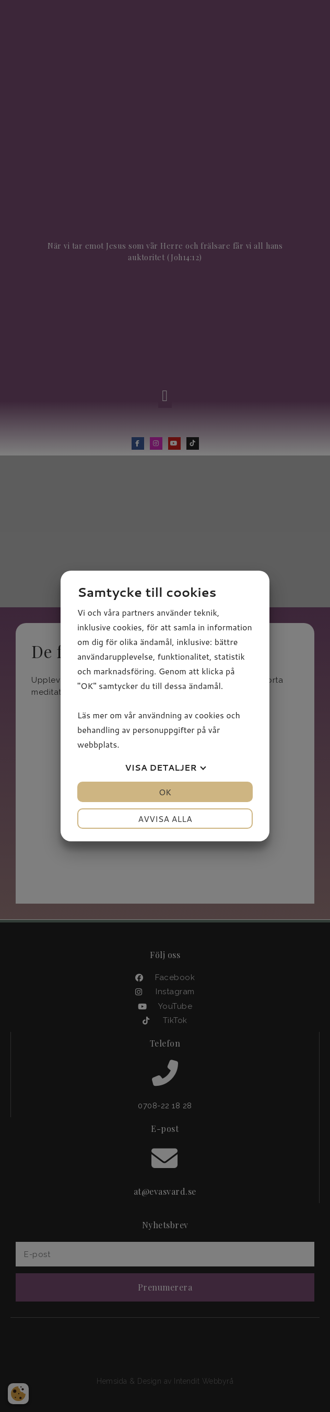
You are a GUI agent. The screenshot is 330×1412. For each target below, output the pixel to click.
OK (165, 792)
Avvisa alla (165, 819)
